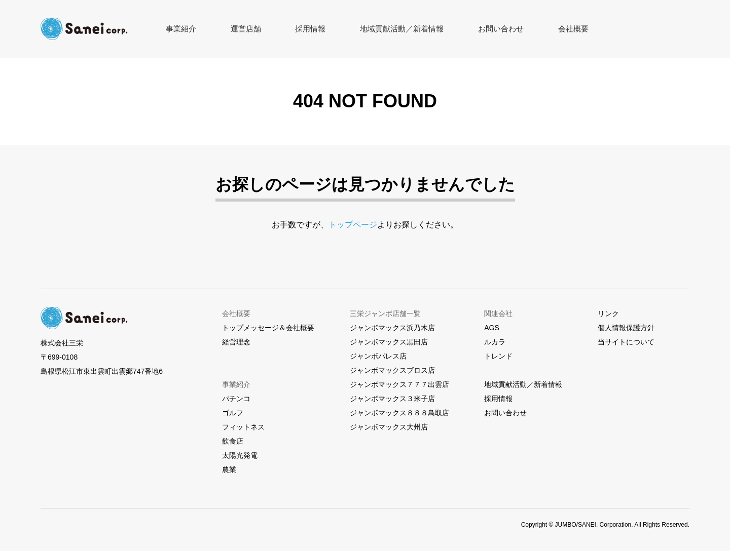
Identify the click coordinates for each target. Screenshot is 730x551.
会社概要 (508, 29)
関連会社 (498, 313)
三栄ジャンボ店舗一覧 (385, 313)
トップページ (352, 224)
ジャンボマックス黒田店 (389, 342)
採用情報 (283, 29)
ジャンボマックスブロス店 (392, 370)
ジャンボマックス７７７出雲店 (399, 384)
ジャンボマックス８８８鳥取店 (399, 413)
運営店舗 (229, 29)
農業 (229, 469)
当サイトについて (626, 342)
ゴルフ (232, 413)
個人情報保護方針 (626, 328)
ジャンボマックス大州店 (389, 427)
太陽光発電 (240, 455)
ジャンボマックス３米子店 (392, 399)
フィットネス (243, 427)
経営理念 (236, 342)
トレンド (498, 356)
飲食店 (232, 441)
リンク (608, 313)
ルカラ (494, 342)
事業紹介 (175, 29)
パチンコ (236, 399)
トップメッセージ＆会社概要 (268, 328)
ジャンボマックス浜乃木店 (392, 328)
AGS (491, 328)
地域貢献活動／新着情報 (361, 29)
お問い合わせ (447, 29)
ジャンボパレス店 (378, 356)
